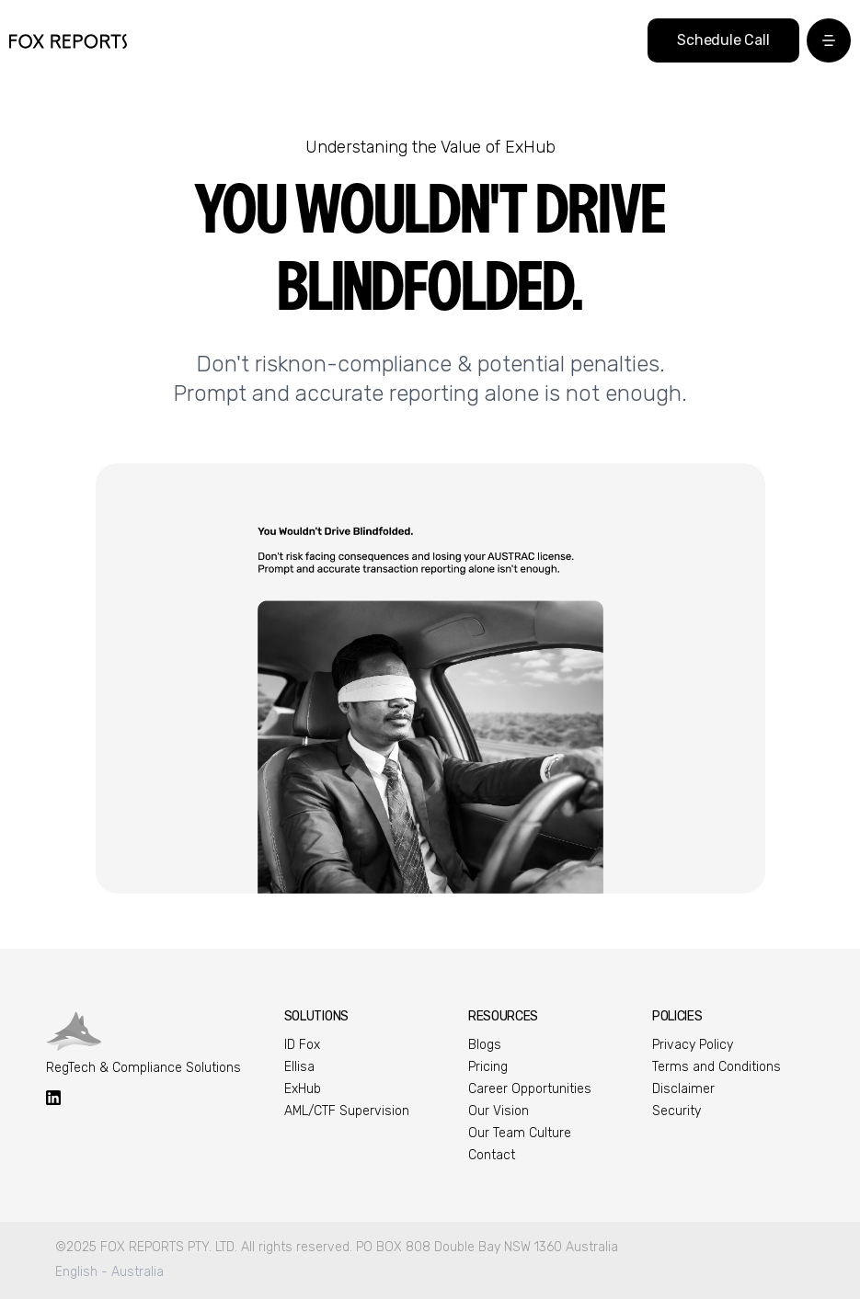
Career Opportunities (529, 1089)
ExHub (302, 1089)
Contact (491, 1155)
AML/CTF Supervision (346, 1111)
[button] (829, 40)
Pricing (488, 1067)
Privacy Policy (692, 1045)
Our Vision (498, 1111)
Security (676, 1111)
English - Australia (109, 1272)
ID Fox (302, 1045)
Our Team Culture (519, 1133)
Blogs (484, 1045)
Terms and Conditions (716, 1067)
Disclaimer (683, 1089)
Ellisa (299, 1067)
